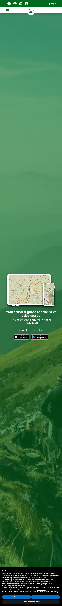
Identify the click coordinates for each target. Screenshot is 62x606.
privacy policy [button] (41, 590)
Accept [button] (45, 597)
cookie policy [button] (42, 578)
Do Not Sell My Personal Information (13, 586)
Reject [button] (16, 597)
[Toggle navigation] (7, 10)
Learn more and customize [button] (31, 602)
